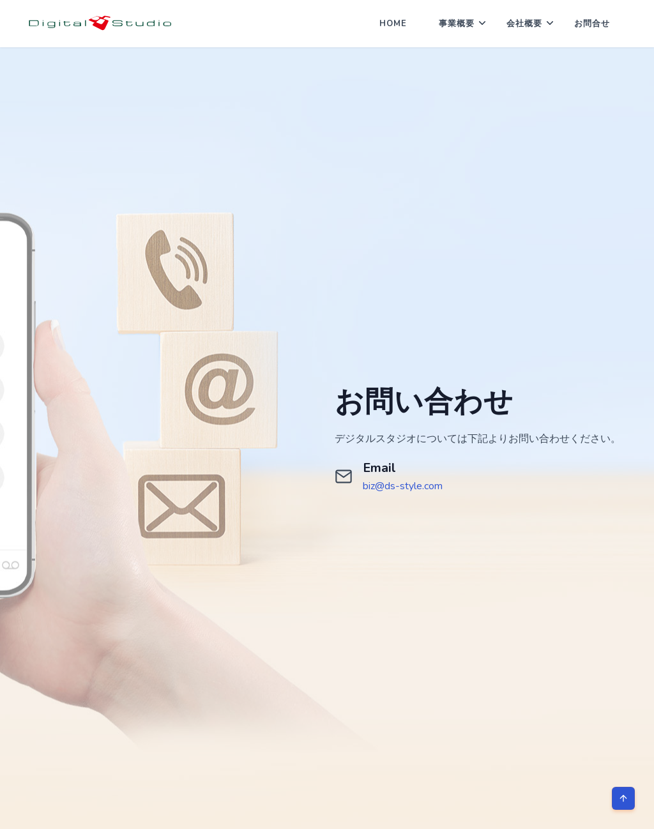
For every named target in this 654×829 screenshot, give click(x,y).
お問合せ (592, 23)
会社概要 (524, 23)
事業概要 (457, 23)
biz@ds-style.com (403, 486)
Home (393, 23)
